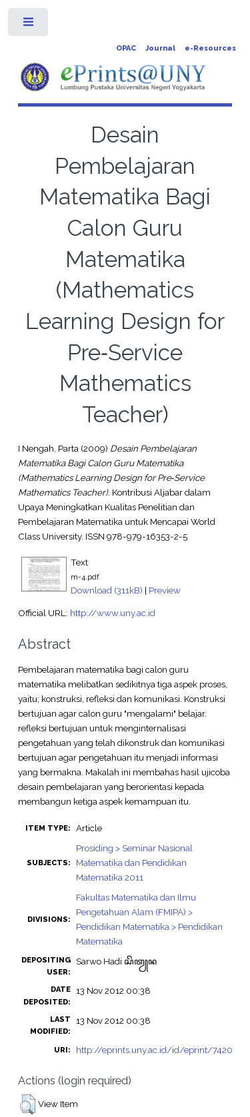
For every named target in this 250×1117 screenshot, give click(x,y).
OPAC (126, 48)
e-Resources (210, 48)
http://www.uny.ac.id (112, 612)
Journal (160, 48)
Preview (165, 590)
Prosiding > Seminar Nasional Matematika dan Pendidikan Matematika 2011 (134, 863)
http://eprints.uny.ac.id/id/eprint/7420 (154, 1049)
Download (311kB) (107, 590)
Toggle (29, 25)
